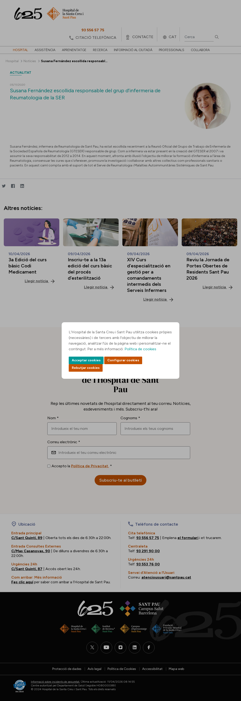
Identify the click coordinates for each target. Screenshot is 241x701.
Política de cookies (140, 349)
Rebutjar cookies (86, 368)
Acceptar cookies (86, 360)
